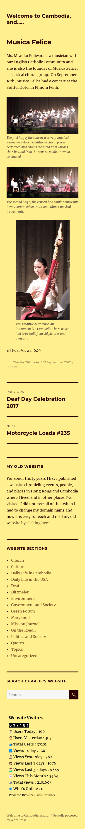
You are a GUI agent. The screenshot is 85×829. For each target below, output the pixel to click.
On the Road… (23, 630)
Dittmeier (20, 592)
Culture (12, 367)
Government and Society (33, 605)
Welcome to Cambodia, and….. (28, 815)
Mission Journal (25, 624)
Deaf (15, 585)
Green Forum (23, 611)
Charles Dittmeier (26, 362)
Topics (17, 649)
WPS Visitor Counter (40, 795)
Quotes (17, 643)
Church (17, 560)
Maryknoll (20, 617)
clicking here (38, 523)
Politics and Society (28, 636)
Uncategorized (24, 655)
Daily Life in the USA (29, 579)
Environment (23, 598)
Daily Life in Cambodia (31, 573)
